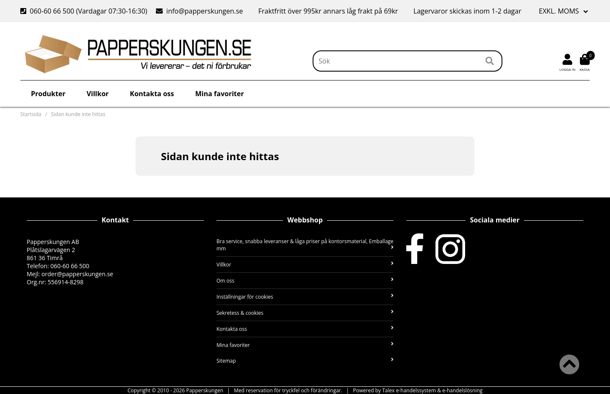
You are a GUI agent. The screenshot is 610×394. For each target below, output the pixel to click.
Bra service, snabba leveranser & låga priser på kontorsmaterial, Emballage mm (305, 245)
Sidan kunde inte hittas (78, 114)
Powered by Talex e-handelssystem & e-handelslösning (417, 390)
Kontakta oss (152, 93)
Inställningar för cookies (305, 296)
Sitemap (305, 360)
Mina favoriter (219, 93)
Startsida (30, 114)
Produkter (48, 93)
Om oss (305, 280)
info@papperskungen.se (199, 11)
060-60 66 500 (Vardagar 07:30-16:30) (84, 11)
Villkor (97, 93)
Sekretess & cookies (305, 312)
